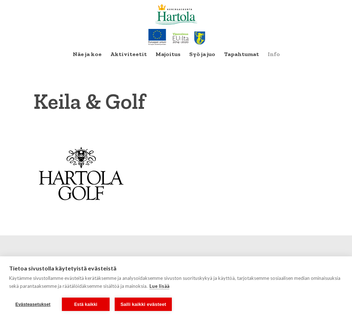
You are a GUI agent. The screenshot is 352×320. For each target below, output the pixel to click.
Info (274, 54)
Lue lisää (159, 286)
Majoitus (168, 54)
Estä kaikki (85, 304)
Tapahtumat (241, 54)
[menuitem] (87, 54)
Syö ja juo (202, 54)
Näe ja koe (87, 54)
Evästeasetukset (32, 304)
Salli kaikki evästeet (143, 304)
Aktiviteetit (128, 54)
